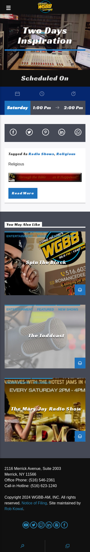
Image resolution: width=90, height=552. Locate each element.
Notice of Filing (34, 503)
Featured (45, 309)
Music (42, 236)
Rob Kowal (14, 509)
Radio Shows (41, 153)
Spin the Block (46, 262)
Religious (66, 153)
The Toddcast (46, 335)
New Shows (68, 309)
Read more (23, 193)
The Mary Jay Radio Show (46, 408)
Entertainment (19, 236)
